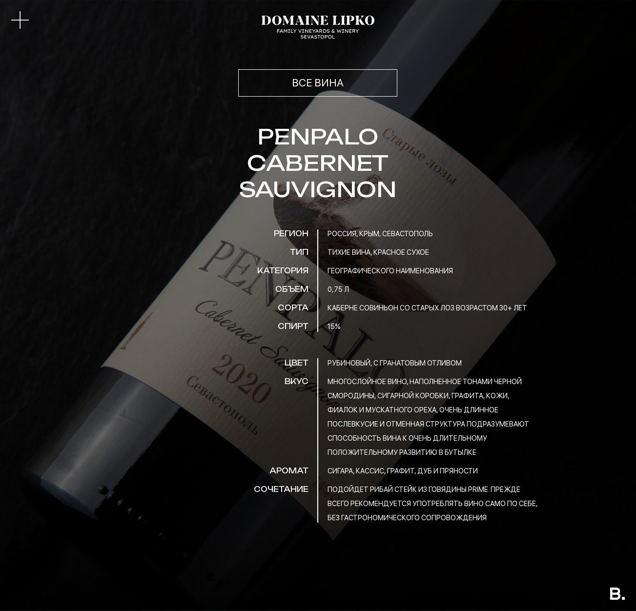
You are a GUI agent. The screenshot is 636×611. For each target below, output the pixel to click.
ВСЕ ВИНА (318, 82)
